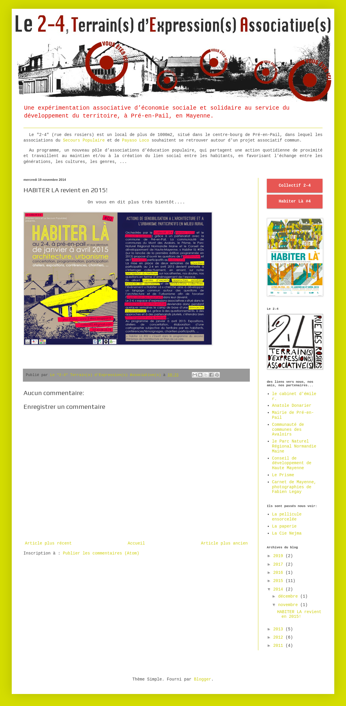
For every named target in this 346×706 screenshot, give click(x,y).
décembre (289, 596)
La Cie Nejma (287, 533)
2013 (279, 629)
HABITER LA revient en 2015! (299, 614)
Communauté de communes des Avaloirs (288, 429)
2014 (279, 589)
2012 (279, 637)
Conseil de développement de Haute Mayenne (291, 463)
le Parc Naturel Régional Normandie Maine (294, 446)
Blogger (202, 679)
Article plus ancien (224, 543)
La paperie (284, 526)
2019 (279, 556)
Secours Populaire (84, 140)
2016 (279, 572)
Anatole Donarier (291, 405)
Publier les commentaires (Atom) (101, 553)
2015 (279, 581)
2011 (279, 645)
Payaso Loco (137, 140)
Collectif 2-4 (295, 185)
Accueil (136, 543)
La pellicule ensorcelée (287, 517)
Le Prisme (283, 475)
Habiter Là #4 (295, 201)
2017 (279, 564)
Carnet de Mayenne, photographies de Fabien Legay (294, 487)
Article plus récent (48, 543)
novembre (289, 605)
